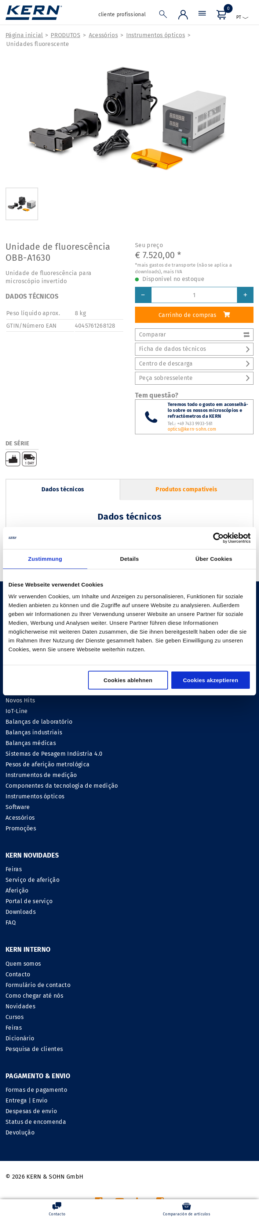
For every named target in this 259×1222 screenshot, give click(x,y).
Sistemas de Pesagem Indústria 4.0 (54, 753)
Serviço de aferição (32, 880)
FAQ (11, 922)
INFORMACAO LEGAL (108, 1130)
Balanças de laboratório (39, 721)
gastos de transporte (169, 1183)
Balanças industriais (34, 732)
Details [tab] (129, 559)
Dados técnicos (62, 489)
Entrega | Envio (27, 1006)
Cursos (141, 922)
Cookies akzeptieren (210, 680)
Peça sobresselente (194, 378)
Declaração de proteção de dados (206, 1130)
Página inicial (24, 35)
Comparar (194, 334)
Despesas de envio (31, 1016)
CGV (147, 1130)
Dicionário (146, 944)
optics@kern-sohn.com (192, 429)
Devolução (20, 1038)
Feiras (14, 869)
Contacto (144, 880)
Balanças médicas (31, 743)
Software (18, 807)
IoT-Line (17, 711)
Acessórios (103, 35)
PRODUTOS (65, 35)
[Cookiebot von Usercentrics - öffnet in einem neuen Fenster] (218, 538)
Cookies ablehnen (127, 680)
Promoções (21, 828)
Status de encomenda (36, 1027)
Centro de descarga (194, 363)
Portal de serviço (29, 901)
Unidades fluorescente (37, 43)
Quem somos (150, 869)
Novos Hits (20, 700)
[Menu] (202, 15)
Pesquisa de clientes (161, 954)
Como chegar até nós (161, 901)
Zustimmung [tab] (45, 559)
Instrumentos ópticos (155, 35)
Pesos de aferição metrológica (48, 764)
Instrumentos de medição (41, 775)
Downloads (21, 912)
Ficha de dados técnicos (194, 349)
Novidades (147, 912)
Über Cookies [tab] (214, 559)
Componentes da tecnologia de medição (62, 785)
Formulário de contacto (164, 890)
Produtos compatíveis (186, 489)
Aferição (17, 890)
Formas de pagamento (36, 995)
